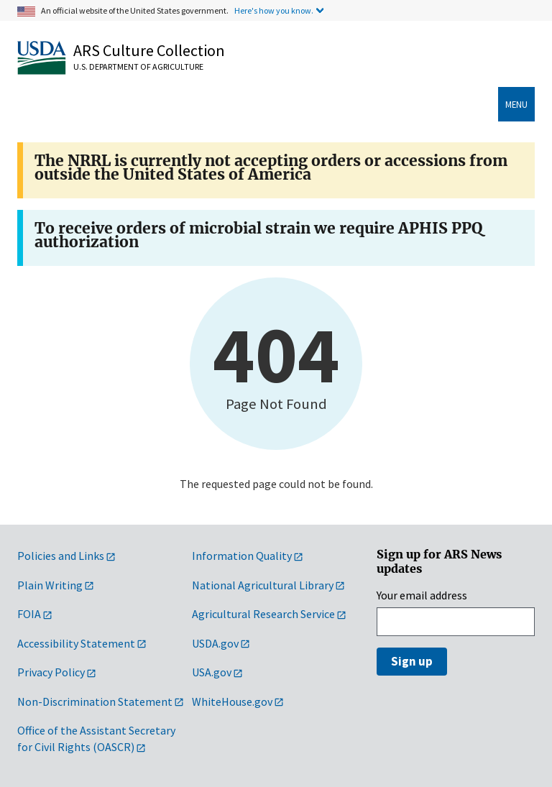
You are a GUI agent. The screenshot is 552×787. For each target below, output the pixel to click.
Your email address (422, 595)
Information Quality (242, 555)
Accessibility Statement (76, 643)
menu (516, 104)
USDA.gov (215, 643)
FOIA (29, 614)
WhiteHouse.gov (232, 701)
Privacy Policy (51, 672)
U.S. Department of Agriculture (138, 66)
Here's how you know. (273, 10)
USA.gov (211, 672)
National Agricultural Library (263, 585)
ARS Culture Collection (149, 50)
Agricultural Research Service (263, 614)
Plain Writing (50, 585)
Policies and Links (60, 555)
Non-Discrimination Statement (94, 701)
